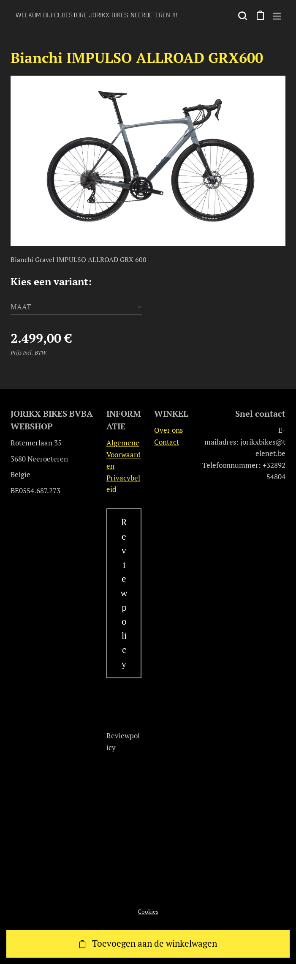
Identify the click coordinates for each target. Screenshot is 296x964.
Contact (166, 441)
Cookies (148, 911)
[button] (242, 15)
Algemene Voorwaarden (123, 454)
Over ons (168, 430)
